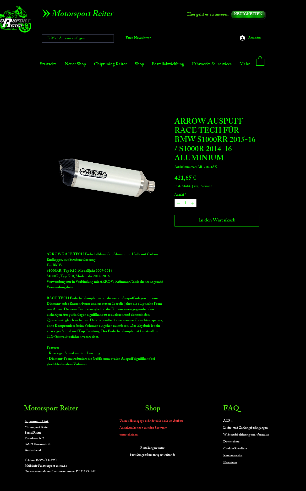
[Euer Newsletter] (138, 38)
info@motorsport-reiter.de (49, 466)
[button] (260, 61)
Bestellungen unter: (152, 448)
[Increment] (193, 203)
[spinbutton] (185, 203)
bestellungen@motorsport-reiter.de (152, 455)
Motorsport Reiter (51, 409)
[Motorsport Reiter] (84, 15)
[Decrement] (178, 203)
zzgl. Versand (203, 186)
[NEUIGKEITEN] (248, 15)
